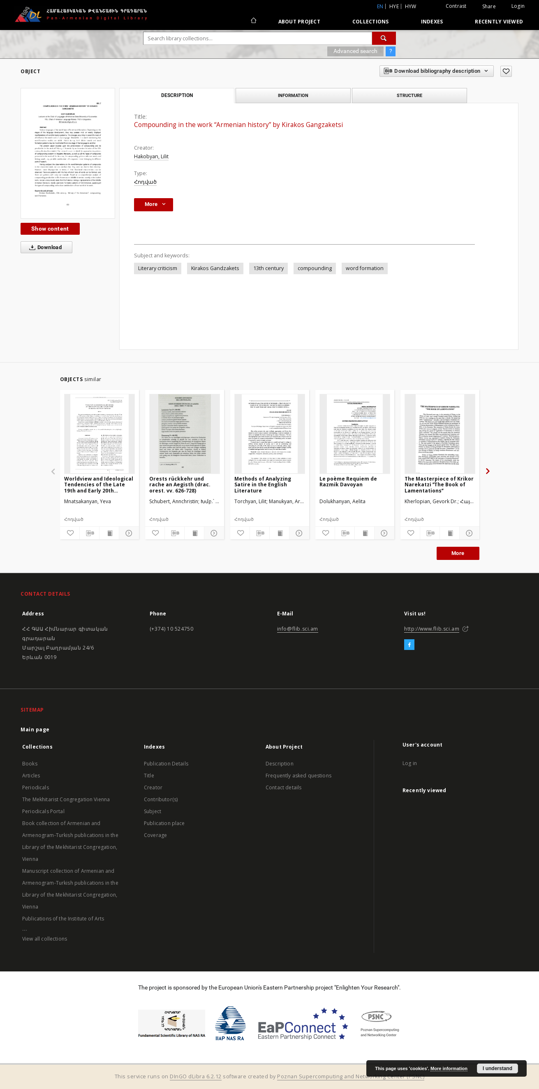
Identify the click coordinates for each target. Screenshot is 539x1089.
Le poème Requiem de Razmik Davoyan (348, 481)
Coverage (155, 835)
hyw (410, 6)
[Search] (384, 38)
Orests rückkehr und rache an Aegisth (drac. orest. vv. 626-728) (180, 484)
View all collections (44, 938)
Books (29, 763)
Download (44, 247)
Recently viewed (499, 21)
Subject (152, 811)
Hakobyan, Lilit (151, 156)
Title (149, 775)
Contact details (283, 787)
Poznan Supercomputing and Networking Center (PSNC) (350, 1076)
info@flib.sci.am (298, 628)
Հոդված (145, 181)
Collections (370, 21)
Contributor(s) (161, 799)
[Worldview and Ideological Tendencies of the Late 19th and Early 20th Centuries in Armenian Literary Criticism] (99, 433)
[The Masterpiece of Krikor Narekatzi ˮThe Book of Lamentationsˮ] (440, 433)
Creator (153, 787)
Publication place (164, 823)
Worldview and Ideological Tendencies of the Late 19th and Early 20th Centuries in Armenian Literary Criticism (98, 484)
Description (280, 763)
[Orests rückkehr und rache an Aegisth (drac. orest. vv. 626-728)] (185, 433)
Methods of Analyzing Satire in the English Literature (262, 484)
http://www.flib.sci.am (431, 628)
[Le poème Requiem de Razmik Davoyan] (355, 433)
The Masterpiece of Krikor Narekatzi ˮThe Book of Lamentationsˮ (439, 484)
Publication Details (166, 763)
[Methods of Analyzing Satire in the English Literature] (270, 433)
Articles (31, 775)
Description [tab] (177, 95)
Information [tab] (293, 95)
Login (518, 5)
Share (489, 6)
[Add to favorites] (506, 71)
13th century (268, 268)
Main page (35, 729)
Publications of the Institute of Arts (63, 918)
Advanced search (355, 51)
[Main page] (253, 21)
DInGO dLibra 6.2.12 (196, 1076)
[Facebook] (409, 645)
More (458, 553)
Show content (50, 228)
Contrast (456, 5)
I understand (497, 1068)
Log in (410, 763)
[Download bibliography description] (89, 533)
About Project (299, 21)
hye (394, 6)
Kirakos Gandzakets (215, 268)
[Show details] (127, 533)
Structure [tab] (409, 95)
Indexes (432, 21)
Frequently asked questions (298, 775)
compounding (315, 268)
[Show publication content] (109, 533)
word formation (365, 268)
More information (448, 1068)
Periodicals (35, 787)
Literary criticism (157, 268)
